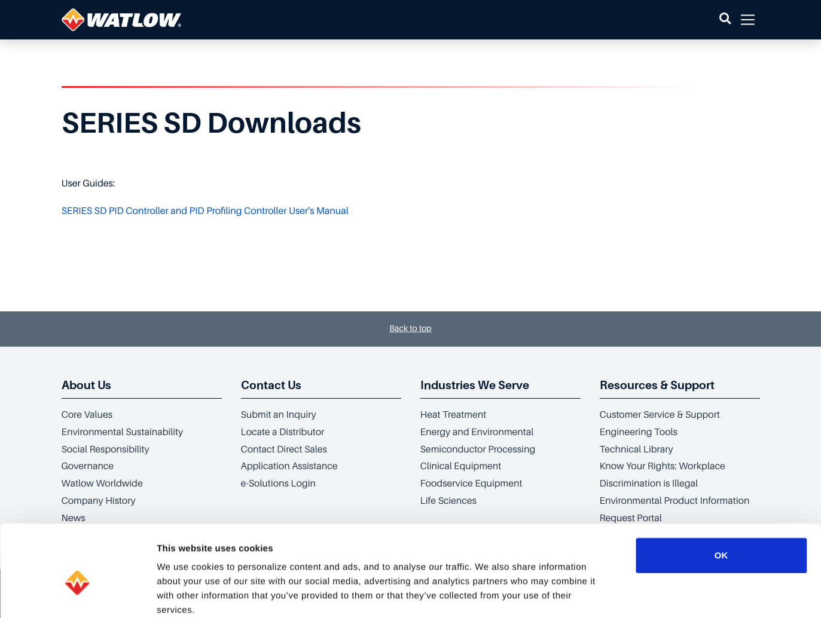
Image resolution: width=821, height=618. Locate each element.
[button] (725, 19)
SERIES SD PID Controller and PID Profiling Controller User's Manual (205, 211)
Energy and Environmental (477, 432)
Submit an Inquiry (278, 414)
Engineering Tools (638, 432)
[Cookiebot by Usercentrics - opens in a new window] (77, 595)
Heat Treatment (453, 414)
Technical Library (636, 449)
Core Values (87, 414)
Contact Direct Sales (284, 449)
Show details (627, 594)
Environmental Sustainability (123, 432)
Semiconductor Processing (478, 449)
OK (721, 491)
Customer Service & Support (660, 414)
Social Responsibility (105, 449)
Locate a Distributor (283, 432)
